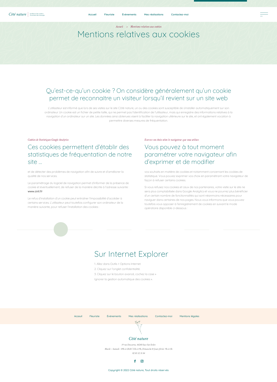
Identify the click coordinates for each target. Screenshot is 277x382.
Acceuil (78, 316)
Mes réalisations (153, 14)
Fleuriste (109, 14)
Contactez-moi (179, 14)
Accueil (92, 14)
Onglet (59, 238)
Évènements (129, 14)
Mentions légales (189, 316)
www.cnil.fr (35, 191)
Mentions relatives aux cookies (146, 27)
